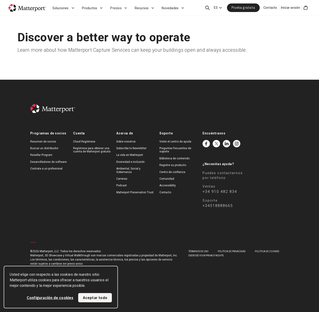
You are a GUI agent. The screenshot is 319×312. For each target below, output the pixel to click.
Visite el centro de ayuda (175, 141)
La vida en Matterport (129, 155)
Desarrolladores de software (48, 162)
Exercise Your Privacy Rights (206, 255)
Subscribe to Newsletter (131, 148)
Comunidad (166, 178)
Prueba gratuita (243, 8)
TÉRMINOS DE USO (198, 251)
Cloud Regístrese (84, 141)
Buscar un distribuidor (44, 148)
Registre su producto (172, 165)
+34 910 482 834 (220, 191)
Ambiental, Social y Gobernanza (128, 170)
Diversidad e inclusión (130, 162)
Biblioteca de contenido (174, 158)
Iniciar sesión (290, 7)
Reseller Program (41, 155)
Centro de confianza (172, 172)
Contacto (270, 7)
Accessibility (167, 185)
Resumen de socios (43, 141)
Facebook (206, 143)
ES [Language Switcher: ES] (216, 7)
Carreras (121, 178)
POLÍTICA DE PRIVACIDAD (232, 251)
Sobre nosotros (126, 141)
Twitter (216, 143)
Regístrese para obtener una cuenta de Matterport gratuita (91, 150)
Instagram (236, 143)
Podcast (121, 185)
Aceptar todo (95, 297)
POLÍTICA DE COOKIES (267, 251)
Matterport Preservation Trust (135, 192)
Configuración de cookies (50, 297)
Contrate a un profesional (46, 168)
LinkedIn (226, 143)
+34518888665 (218, 205)
